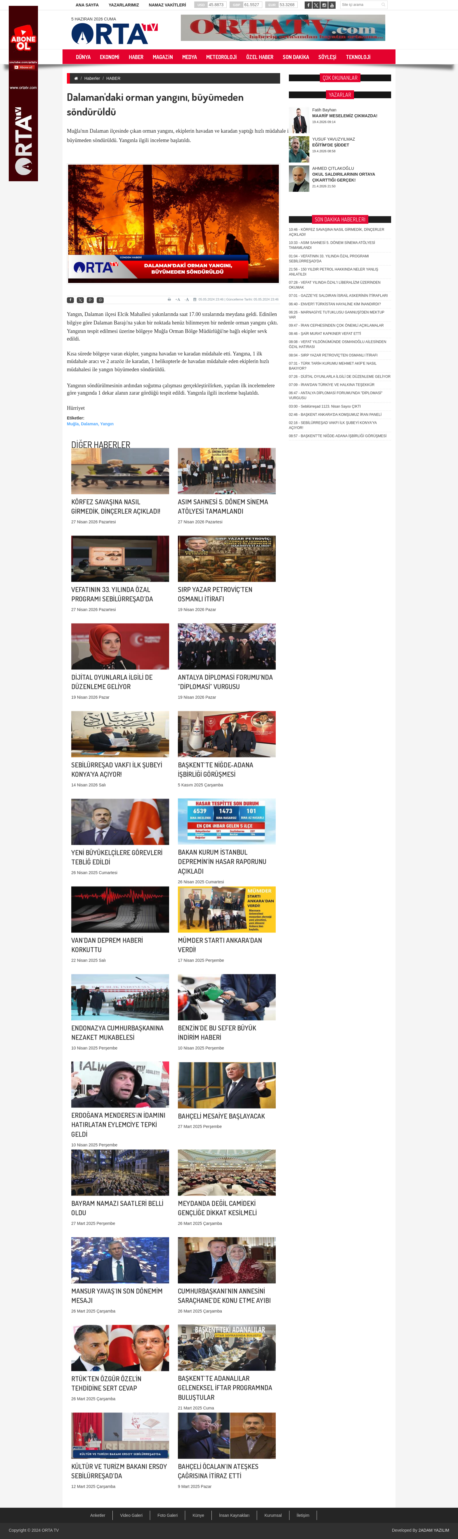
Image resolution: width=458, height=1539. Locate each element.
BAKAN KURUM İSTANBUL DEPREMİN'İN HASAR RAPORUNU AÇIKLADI (222, 810)
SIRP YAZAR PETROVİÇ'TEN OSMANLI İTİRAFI (333, 222)
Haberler (92, 78)
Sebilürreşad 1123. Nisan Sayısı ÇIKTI (325, 273)
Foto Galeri (167, 1515)
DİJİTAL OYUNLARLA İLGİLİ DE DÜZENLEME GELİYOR (340, 243)
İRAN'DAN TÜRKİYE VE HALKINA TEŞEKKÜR (331, 252)
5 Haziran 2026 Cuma (93, 19)
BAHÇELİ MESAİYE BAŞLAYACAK (221, 1076)
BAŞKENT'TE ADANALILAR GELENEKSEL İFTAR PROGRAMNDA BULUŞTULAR (225, 1336)
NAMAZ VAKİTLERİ (167, 5)
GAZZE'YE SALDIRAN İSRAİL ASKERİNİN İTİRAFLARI (338, 163)
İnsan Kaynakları (234, 1515)
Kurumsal (273, 1515)
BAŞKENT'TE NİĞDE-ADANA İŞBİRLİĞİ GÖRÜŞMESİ (337, 303)
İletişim (303, 1515)
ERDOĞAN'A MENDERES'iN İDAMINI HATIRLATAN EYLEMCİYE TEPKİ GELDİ (118, 1073)
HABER (113, 78)
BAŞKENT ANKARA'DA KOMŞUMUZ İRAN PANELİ (335, 281)
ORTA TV (50, 1530)
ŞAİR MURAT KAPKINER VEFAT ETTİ (325, 201)
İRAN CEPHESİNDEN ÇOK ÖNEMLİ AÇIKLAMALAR (336, 192)
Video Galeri (131, 1515)
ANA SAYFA (87, 5)
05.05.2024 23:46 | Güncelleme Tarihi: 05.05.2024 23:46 (236, 299)
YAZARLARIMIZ (124, 5)
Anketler (97, 1515)
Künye (198, 1515)
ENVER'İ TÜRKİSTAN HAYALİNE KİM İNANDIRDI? (335, 171)
